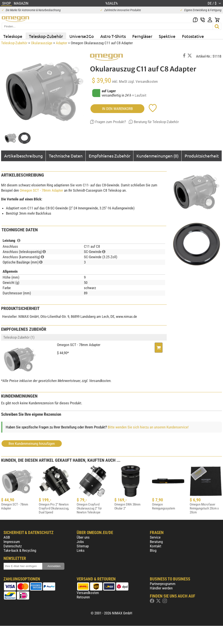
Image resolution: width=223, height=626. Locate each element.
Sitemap (83, 546)
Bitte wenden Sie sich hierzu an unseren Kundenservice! (148, 427)
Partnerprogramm (162, 584)
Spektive (167, 36)
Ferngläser (142, 36)
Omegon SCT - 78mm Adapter (41, 190)
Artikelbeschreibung (23, 155)
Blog (153, 550)
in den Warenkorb (117, 108)
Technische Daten (66, 155)
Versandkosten (88, 593)
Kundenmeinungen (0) (157, 155)
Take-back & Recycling (20, 550)
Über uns (83, 537)
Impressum (12, 541)
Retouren (83, 597)
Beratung (156, 541)
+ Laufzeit (139, 95)
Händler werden (161, 588)
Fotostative (193, 36)
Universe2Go (81, 36)
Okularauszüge (41, 43)
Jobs (80, 541)
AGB (7, 537)
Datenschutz (13, 546)
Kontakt (155, 546)
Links (81, 550)
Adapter (61, 43)
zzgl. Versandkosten (143, 81)
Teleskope (12, 36)
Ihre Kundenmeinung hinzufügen (32, 443)
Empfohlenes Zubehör (109, 155)
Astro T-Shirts (113, 36)
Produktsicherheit (202, 155)
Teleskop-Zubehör (46, 36)
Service (155, 537)
